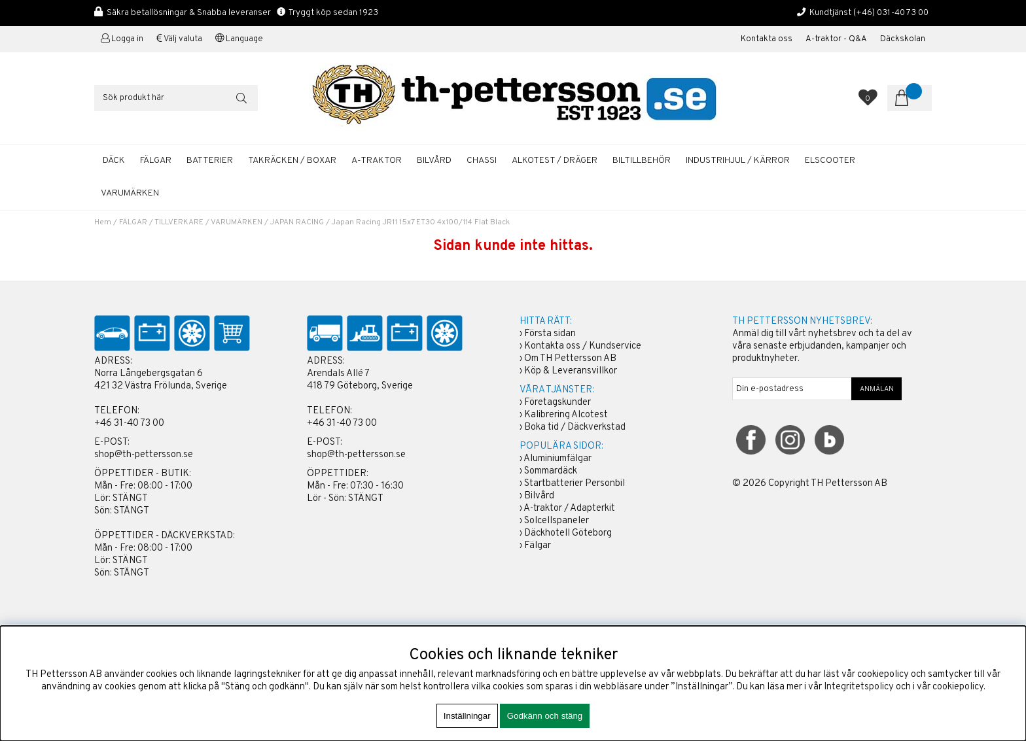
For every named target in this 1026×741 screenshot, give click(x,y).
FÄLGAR (155, 160)
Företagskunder (557, 402)
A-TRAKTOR (376, 160)
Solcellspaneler (556, 521)
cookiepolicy (957, 687)
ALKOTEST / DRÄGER (554, 160)
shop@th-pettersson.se (143, 455)
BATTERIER (209, 160)
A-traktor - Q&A (836, 39)
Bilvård (539, 496)
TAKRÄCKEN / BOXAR (292, 160)
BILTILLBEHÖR (641, 160)
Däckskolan (902, 39)
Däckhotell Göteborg (568, 533)
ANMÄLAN (877, 389)
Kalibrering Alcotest (566, 415)
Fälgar (537, 546)
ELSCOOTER (830, 160)
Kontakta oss (766, 39)
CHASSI (482, 160)
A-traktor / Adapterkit (569, 508)
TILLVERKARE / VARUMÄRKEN (208, 222)
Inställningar (467, 716)
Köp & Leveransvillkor (570, 371)
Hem (102, 222)
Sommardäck (550, 471)
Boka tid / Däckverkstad (575, 427)
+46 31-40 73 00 (129, 423)
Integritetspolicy (859, 687)
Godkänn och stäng (545, 716)
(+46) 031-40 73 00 (891, 12)
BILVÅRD (434, 160)
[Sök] (176, 98)
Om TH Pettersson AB (570, 359)
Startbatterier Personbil (574, 483)
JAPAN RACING (297, 222)
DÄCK (114, 160)
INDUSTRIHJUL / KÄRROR (738, 160)
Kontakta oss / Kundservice (582, 346)
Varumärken (130, 193)
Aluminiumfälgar (557, 459)
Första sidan (550, 334)
